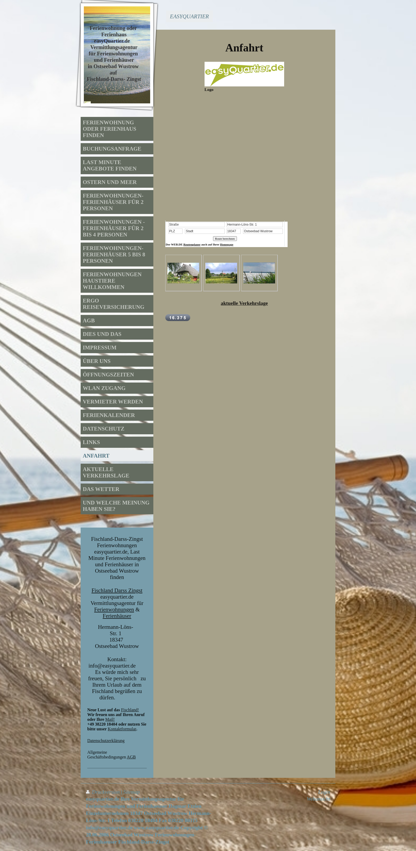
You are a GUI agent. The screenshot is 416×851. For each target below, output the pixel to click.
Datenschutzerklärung (105, 740)
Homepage (226, 244)
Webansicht (318, 799)
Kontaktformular (122, 729)
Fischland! (130, 710)
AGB (131, 757)
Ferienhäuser (117, 616)
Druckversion (103, 792)
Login (324, 792)
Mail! (110, 719)
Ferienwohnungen (114, 609)
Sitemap (131, 792)
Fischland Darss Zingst (117, 590)
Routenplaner (192, 244)
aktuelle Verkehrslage (244, 303)
